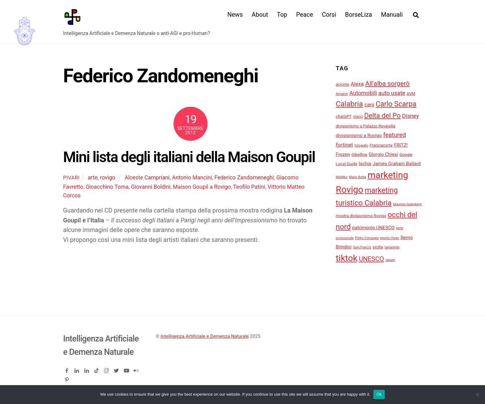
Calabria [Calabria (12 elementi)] (349, 104)
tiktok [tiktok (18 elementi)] (347, 258)
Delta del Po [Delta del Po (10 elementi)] (382, 115)
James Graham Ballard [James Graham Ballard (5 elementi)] (397, 163)
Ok (379, 394)
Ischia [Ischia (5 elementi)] (365, 163)
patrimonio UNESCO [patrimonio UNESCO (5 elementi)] (373, 227)
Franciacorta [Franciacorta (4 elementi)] (381, 145)
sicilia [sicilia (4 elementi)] (378, 247)
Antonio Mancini (192, 177)
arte (93, 177)
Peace (304, 14)
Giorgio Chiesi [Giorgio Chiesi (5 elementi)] (383, 154)
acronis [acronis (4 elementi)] (342, 84)
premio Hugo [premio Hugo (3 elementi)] (389, 238)
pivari (71, 178)
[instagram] (107, 369)
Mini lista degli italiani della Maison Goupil (189, 157)
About (260, 14)
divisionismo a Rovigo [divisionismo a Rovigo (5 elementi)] (359, 135)
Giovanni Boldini (151, 186)
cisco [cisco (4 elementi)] (358, 116)
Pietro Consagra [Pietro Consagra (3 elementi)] (367, 238)
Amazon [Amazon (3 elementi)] (342, 94)
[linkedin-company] (87, 369)
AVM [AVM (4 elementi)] (411, 93)
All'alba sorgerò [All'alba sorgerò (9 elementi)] (387, 83)
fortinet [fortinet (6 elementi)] (344, 145)
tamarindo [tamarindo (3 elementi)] (392, 247)
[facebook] (67, 369)
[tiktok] (97, 369)
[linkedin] (77, 369)
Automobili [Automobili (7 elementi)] (363, 93)
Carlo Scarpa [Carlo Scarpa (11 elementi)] (396, 104)
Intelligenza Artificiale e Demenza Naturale (205, 336)
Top (282, 14)
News (235, 14)
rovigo (107, 177)
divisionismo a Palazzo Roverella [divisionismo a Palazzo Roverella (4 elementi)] (365, 126)
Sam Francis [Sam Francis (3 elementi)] (362, 247)
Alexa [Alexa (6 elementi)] (357, 84)
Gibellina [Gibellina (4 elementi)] (359, 154)
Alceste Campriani (147, 177)
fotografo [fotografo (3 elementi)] (361, 146)
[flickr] (136, 369)
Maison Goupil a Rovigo (202, 186)
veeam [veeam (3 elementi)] (390, 260)
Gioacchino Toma (107, 186)
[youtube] (126, 369)
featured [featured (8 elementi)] (394, 135)
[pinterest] (67, 378)
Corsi (329, 14)
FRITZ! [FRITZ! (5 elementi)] (401, 145)
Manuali (392, 14)
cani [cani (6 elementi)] (369, 104)
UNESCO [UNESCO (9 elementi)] (371, 259)
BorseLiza (358, 14)
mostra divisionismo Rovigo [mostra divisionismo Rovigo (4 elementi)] (361, 215)
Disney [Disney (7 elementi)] (410, 116)
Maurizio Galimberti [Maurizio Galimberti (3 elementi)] (407, 204)
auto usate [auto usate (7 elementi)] (391, 93)
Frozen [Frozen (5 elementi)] (343, 154)
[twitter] (117, 369)
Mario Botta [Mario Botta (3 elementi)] (357, 177)
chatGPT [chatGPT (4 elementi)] (344, 116)
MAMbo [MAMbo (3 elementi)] (342, 177)
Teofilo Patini (249, 186)
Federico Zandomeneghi (244, 177)
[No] (477, 394)
